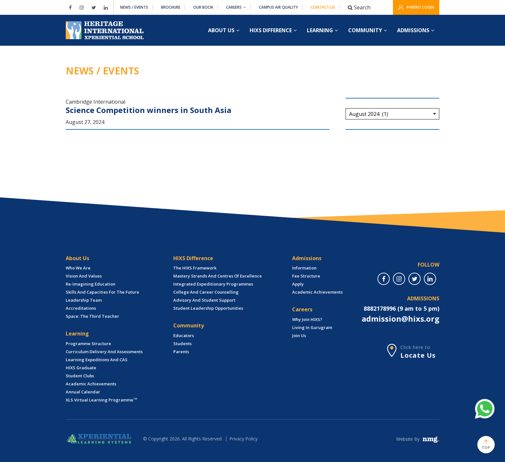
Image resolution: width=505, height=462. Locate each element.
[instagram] (399, 279)
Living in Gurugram (312, 327)
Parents (181, 351)
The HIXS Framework (194, 268)
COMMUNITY (367, 30)
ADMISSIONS (415, 30)
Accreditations (81, 308)
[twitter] (414, 279)
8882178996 (380, 308)
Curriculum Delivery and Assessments (104, 351)
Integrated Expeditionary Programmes (213, 284)
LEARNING (322, 30)
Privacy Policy (243, 439)
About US (223, 30)
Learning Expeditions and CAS (97, 360)
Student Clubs (80, 376)
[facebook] (383, 279)
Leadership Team (84, 300)
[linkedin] (430, 279)
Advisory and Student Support (204, 300)
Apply (298, 284)
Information (304, 268)
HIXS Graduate (81, 368)
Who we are (78, 268)
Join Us (299, 335)
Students (182, 343)
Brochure (170, 7)
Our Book (203, 7)
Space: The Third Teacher (92, 316)
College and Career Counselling (206, 292)
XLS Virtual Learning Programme (101, 400)
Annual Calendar (83, 392)
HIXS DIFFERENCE (273, 30)
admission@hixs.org (400, 318)
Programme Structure (88, 343)
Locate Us (418, 355)
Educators (183, 335)
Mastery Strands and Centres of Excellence (217, 276)
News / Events (134, 7)
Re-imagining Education (90, 284)
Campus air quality (278, 7)
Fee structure (306, 276)
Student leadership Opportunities (208, 308)
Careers (236, 7)
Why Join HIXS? (307, 319)
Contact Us (323, 7)
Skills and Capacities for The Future (102, 292)
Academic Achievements (91, 384)
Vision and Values (84, 276)
